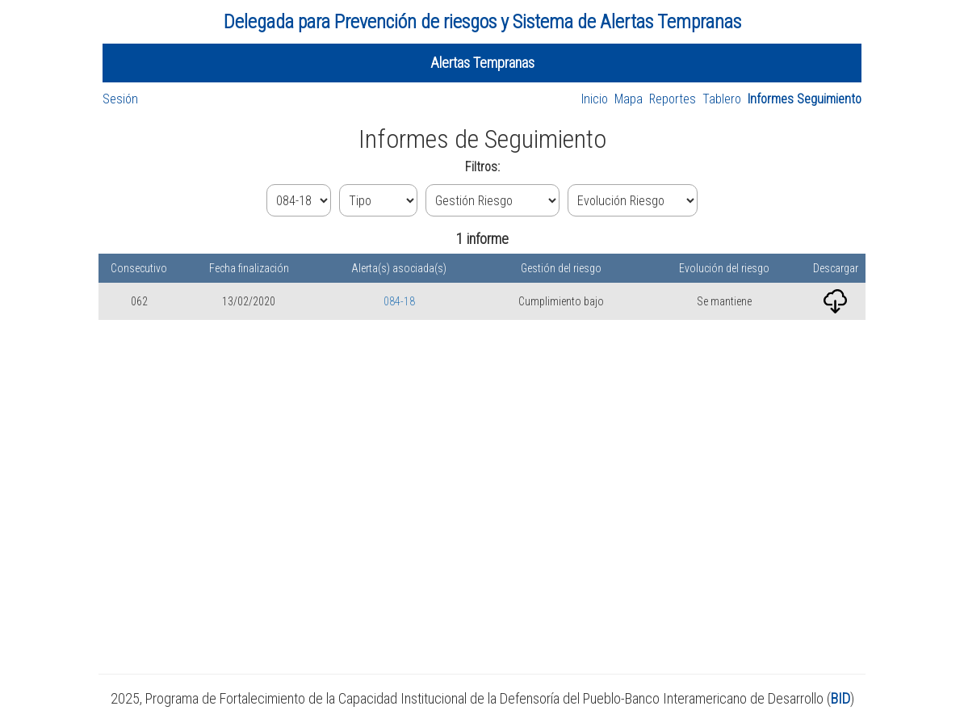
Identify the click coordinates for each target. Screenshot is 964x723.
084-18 (399, 301)
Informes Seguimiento (804, 99)
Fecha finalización (249, 268)
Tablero (721, 99)
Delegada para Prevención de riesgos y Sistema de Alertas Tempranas (482, 22)
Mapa (628, 99)
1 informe (482, 238)
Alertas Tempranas (482, 62)
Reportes (672, 99)
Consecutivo (139, 268)
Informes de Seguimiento (482, 139)
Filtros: (482, 166)
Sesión (120, 99)
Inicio (594, 99)
